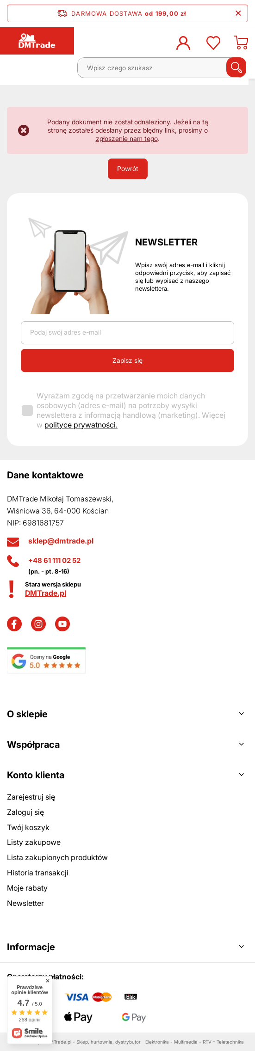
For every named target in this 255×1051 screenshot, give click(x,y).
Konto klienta (35, 775)
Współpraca (33, 744)
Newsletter (166, 242)
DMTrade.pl (45, 593)
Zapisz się (127, 360)
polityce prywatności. (81, 424)
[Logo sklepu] (37, 41)
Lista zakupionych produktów (57, 857)
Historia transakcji (37, 872)
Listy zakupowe (34, 842)
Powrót (127, 168)
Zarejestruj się (31, 796)
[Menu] (17, 71)
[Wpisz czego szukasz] (161, 67)
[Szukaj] (236, 67)
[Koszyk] (241, 45)
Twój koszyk (28, 827)
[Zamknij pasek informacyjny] (238, 13)
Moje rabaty (27, 887)
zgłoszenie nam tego (127, 138)
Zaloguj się (25, 812)
